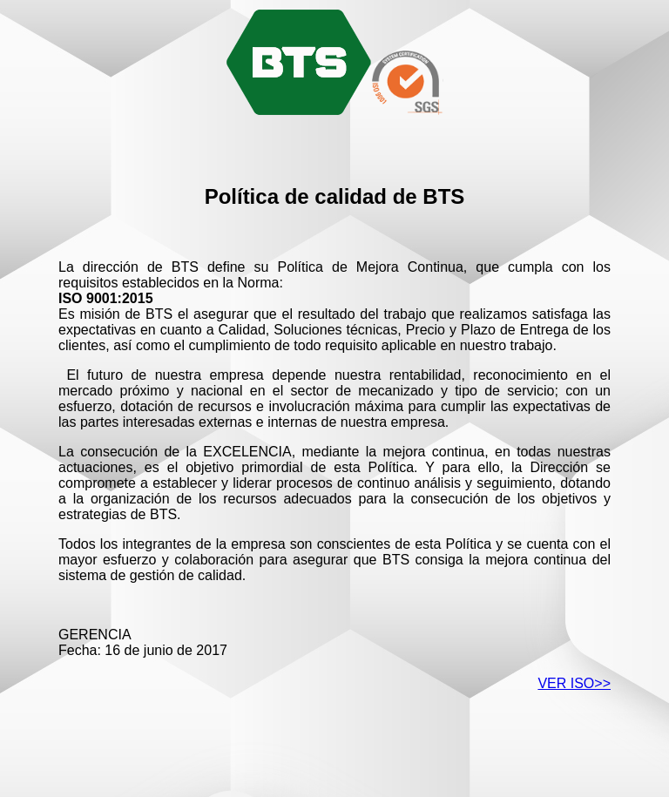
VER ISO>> (574, 683)
